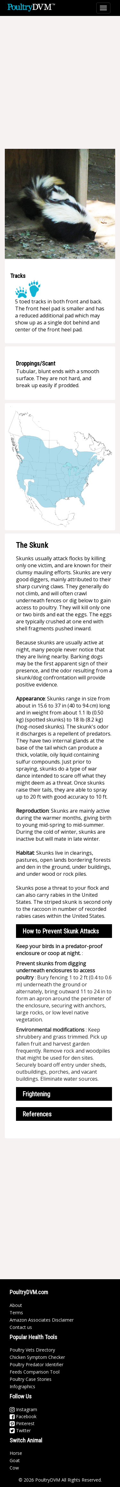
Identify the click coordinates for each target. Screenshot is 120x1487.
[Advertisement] (60, 82)
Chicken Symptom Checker (37, 1357)
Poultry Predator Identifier (36, 1364)
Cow (14, 1468)
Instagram (23, 1409)
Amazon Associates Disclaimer (42, 1320)
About (16, 1305)
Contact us (21, 1327)
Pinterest (22, 1423)
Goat (15, 1460)
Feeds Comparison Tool (35, 1372)
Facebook (23, 1416)
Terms (16, 1312)
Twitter (20, 1430)
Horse (16, 1453)
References (37, 1114)
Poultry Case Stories (31, 1379)
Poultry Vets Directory (32, 1350)
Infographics (22, 1386)
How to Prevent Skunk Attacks (60, 931)
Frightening (36, 1094)
